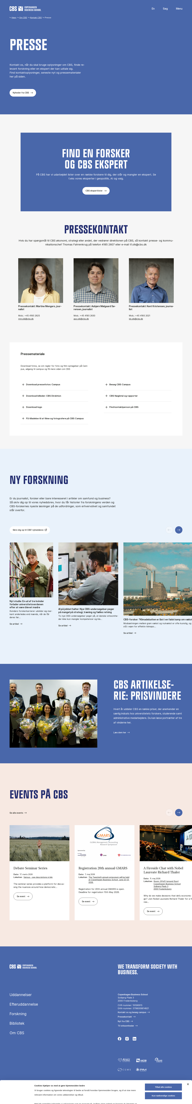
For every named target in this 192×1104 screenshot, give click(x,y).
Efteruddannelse (24, 1004)
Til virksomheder (126, 1025)
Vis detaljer (136, 1099)
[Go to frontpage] (25, 8)
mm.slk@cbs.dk (26, 319)
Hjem (14, 17)
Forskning (18, 1014)
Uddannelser (21, 995)
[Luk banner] (188, 1061)
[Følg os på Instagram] (127, 1039)
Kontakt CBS (36, 17)
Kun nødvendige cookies (163, 1072)
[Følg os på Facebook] (119, 1039)
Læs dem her (119, 732)
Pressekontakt (125, 1016)
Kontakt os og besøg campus (132, 1012)
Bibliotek (17, 1023)
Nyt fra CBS (123, 1021)
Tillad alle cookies (163, 1064)
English (151, 8)
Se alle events (16, 813)
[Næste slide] (178, 530)
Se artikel (14, 624)
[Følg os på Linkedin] (134, 1039)
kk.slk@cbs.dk (136, 319)
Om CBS (23, 17)
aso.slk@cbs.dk (81, 319)
